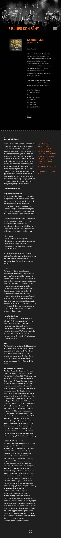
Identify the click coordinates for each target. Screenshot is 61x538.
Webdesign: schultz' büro (46, 166)
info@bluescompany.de (46, 159)
